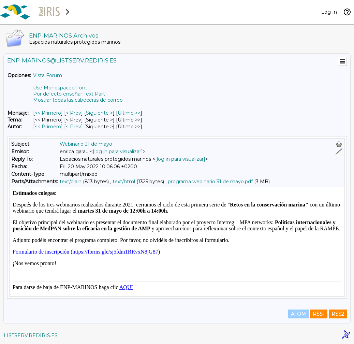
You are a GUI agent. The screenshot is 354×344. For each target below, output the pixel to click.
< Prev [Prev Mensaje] (73, 113)
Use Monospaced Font (60, 88)
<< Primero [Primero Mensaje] (48, 113)
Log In (329, 12)
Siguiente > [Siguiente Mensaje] (99, 113)
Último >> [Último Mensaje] (129, 113)
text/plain (71, 181)
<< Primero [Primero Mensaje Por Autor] (48, 127)
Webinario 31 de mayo (86, 144)
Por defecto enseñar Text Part (69, 94)
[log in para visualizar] (118, 151)
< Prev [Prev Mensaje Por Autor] (73, 127)
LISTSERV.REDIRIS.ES (31, 335)
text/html (124, 181)
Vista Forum (47, 75)
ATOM (298, 314)
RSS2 (337, 314)
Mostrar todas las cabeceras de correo (78, 100)
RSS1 (319, 314)
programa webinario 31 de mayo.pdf (210, 181)
